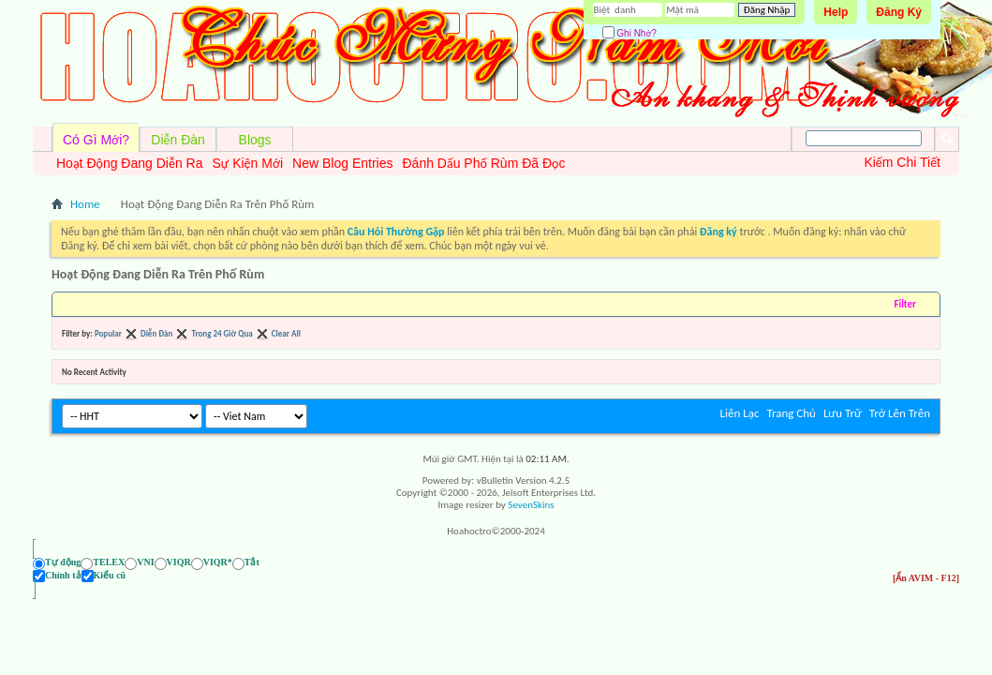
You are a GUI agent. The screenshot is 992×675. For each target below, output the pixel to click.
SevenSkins (531, 505)
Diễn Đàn (178, 139)
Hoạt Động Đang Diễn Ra (129, 163)
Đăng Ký (899, 12)
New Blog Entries (342, 163)
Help (835, 12)
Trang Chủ (791, 413)
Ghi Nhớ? (629, 33)
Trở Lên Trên (899, 413)
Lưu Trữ (842, 413)
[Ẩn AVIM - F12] (926, 578)
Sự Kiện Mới (247, 163)
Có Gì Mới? (96, 139)
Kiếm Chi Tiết (902, 162)
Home (85, 204)
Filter (905, 304)
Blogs (255, 139)
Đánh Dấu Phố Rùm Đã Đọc (483, 163)
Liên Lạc (740, 413)
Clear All (286, 333)
